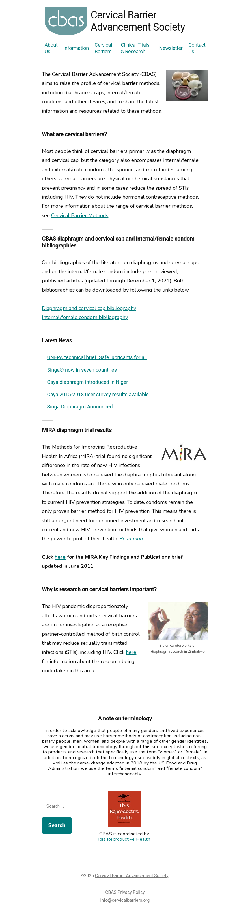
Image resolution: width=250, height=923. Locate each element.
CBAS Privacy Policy (125, 892)
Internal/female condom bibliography (85, 317)
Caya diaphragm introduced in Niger (87, 382)
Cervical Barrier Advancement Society (66, 21)
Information (76, 48)
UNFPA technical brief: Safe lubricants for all (97, 357)
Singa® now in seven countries (82, 370)
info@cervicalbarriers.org (125, 900)
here (60, 557)
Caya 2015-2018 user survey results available (98, 394)
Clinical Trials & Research (135, 48)
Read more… (133, 538)
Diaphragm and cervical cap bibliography (89, 308)
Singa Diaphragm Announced (80, 407)
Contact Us (196, 48)
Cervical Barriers (103, 48)
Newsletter (171, 48)
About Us (50, 48)
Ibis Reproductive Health (124, 839)
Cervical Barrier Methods (79, 215)
